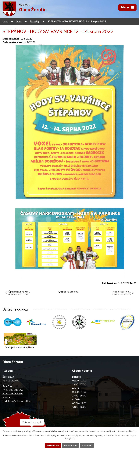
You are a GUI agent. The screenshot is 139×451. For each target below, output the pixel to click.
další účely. (132, 431)
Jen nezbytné (70, 445)
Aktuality (34, 21)
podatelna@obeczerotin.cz (17, 401)
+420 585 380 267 (12, 390)
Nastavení (87, 445)
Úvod (5, 21)
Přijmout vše (53, 445)
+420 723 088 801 (12, 393)
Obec (19, 21)
